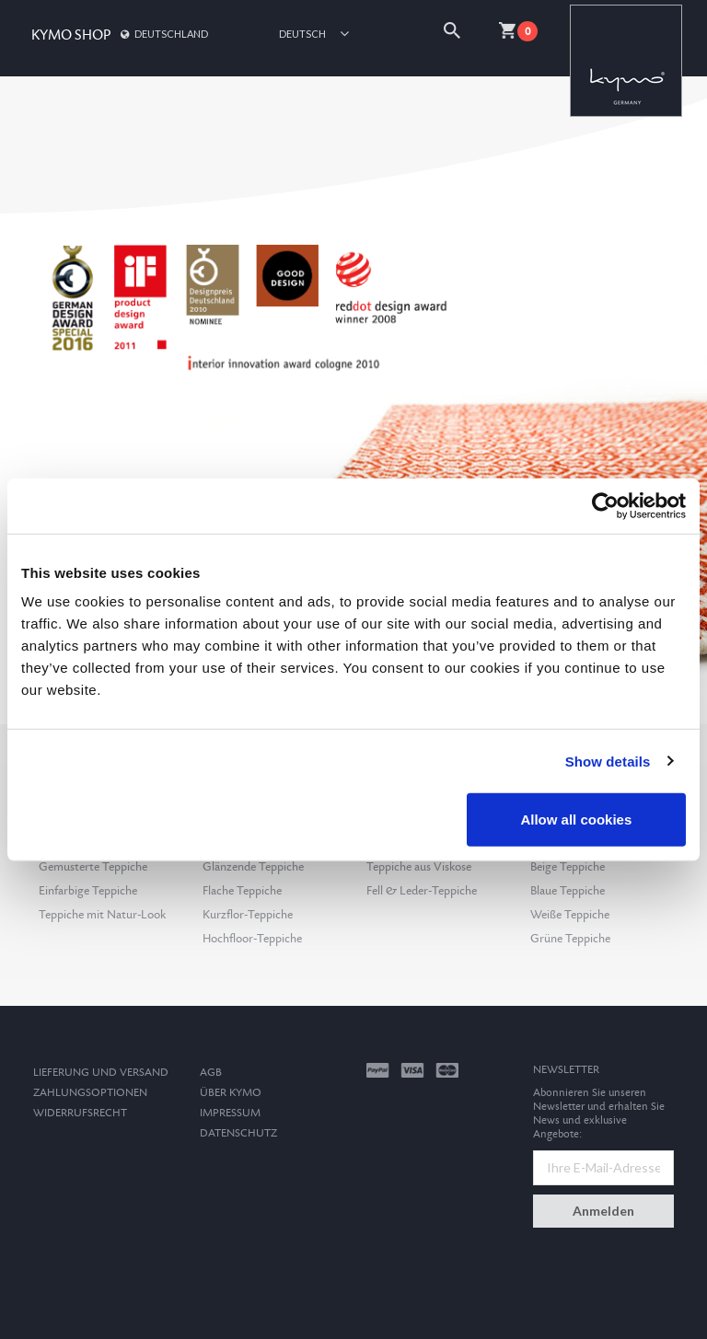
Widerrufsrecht (80, 1113)
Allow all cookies (576, 819)
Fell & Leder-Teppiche (421, 890)
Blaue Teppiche (567, 890)
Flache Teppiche (242, 890)
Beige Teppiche (567, 867)
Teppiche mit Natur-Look (102, 914)
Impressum (230, 1113)
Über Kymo (230, 1093)
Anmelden (603, 1210)
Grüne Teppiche (570, 938)
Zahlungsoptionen (90, 1093)
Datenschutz (238, 1133)
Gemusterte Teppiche (93, 867)
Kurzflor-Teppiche (248, 914)
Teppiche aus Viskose (418, 867)
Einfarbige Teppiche (88, 890)
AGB (211, 1072)
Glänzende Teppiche (253, 867)
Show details (608, 760)
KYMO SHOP (70, 35)
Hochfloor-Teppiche (252, 938)
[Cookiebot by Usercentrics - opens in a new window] (605, 505)
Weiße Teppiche (569, 914)
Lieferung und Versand (100, 1072)
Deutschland (163, 34)
